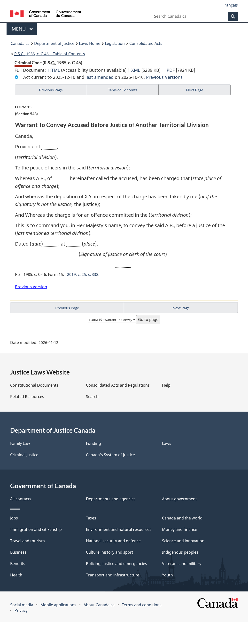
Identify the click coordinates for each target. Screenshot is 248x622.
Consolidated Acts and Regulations (118, 385)
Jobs (14, 518)
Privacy (21, 610)
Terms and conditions (142, 604)
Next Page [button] (194, 90)
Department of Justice (54, 43)
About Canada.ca (99, 604)
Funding (93, 443)
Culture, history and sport (109, 552)
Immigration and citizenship (36, 529)
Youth (167, 575)
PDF (171, 70)
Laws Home (89, 43)
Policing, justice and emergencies (116, 563)
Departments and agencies (111, 499)
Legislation (115, 43)
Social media (21, 604)
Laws (166, 443)
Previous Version (31, 286)
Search (92, 396)
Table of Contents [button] (122, 90)
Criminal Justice (24, 454)
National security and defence (113, 540)
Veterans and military (181, 563)
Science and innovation (183, 540)
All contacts (20, 499)
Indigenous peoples (180, 552)
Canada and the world (182, 518)
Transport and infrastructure (112, 575)
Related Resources (27, 396)
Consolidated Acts (145, 43)
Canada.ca (20, 43)
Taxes (91, 518)
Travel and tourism (27, 540)
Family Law (20, 443)
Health (16, 575)
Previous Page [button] (51, 90)
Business (18, 552)
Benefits (17, 563)
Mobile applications (58, 604)
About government (179, 499)
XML (135, 70)
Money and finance (179, 529)
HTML (54, 70)
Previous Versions (164, 77)
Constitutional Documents (34, 385)
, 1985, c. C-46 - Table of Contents (49, 53)
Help (166, 385)
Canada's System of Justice (110, 454)
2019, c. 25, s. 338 (82, 274)
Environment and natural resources (118, 529)
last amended (99, 77)
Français (230, 5)
